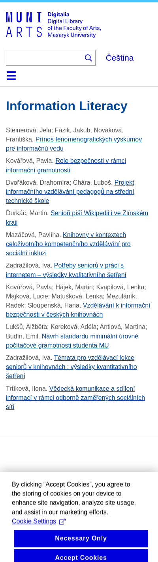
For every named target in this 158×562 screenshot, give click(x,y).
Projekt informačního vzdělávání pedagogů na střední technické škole (70, 191)
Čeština (120, 57)
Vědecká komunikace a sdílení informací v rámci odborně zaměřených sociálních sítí (75, 397)
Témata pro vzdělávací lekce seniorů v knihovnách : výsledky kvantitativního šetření (71, 366)
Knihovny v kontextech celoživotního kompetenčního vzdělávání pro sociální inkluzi (68, 243)
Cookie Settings (39, 529)
